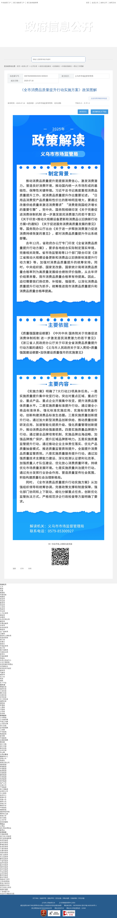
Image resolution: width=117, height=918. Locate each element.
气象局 (2, 672)
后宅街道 (3, 697)
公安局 (2, 607)
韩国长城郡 (4, 889)
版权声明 (43, 898)
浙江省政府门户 (18, 3)
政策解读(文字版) (99, 112)
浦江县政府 (4, 855)
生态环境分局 (5, 619)
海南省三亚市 (5, 879)
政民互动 (112, 3)
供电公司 (3, 758)
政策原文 (83, 112)
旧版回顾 (74, 898)
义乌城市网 (4, 719)
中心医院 (3, 793)
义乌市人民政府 (25, 13)
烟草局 (2, 674)
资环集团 (3, 781)
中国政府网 (4, 834)
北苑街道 (3, 695)
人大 (1, 586)
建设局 (2, 621)
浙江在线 (3, 726)
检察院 (2, 593)
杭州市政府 (4, 840)
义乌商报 (3, 717)
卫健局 (2, 633)
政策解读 (56, 66)
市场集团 (3, 769)
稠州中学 (3, 805)
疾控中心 (3, 795)
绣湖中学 (3, 797)
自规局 (2, 617)
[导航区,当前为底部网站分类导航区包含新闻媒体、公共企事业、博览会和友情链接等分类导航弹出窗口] (58, 739)
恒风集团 (3, 779)
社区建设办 (4, 666)
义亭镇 (2, 711)
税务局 (2, 670)
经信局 (2, 601)
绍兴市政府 (4, 869)
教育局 (2, 603)
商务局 (2, 629)
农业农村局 (4, 627)
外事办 (2, 642)
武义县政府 (4, 857)
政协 (1, 588)
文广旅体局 (4, 631)
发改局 (2, 599)
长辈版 (112, 8)
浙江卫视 (3, 744)
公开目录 (34, 66)
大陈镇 (2, 709)
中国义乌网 (4, 722)
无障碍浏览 (111, 13)
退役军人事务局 (5, 636)
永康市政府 (4, 850)
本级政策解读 (67, 66)
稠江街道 (3, 693)
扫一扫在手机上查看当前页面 (60, 544)
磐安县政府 (4, 859)
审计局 (2, 640)
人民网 (2, 730)
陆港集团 (3, 771)
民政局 (2, 609)
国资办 (2, 644)
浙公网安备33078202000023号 (41, 908)
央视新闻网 (4, 740)
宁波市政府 (4, 861)
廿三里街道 (4, 699)
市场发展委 (4, 656)
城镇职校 (3, 810)
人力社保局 (4, 613)
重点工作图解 (79, 66)
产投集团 (3, 787)
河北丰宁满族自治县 (7, 893)
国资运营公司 (5, 762)
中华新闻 (3, 732)
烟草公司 (3, 801)
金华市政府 (4, 842)
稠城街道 (3, 687)
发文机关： (66, 76)
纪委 (1, 590)
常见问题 (81, 898)
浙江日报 (3, 746)
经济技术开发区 (5, 668)
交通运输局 (4, 623)
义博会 (2, 826)
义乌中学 (3, 820)
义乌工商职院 (5, 662)
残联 (1, 681)
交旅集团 (3, 773)
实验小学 (3, 799)
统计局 (2, 648)
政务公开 (104, 3)
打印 (22, 568)
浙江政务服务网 (32, 3)
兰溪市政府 (4, 848)
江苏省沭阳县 (5, 881)
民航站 (2, 658)
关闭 (29, 568)
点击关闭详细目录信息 (99, 98)
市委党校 (3, 595)
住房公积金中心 (5, 660)
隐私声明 (51, 898)
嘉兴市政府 (4, 865)
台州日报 (3, 750)
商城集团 (3, 767)
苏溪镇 (2, 705)
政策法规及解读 (45, 66)
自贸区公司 (4, 791)
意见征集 (58, 898)
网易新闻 (3, 734)
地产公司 (3, 783)
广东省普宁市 (5, 891)
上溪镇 (2, 707)
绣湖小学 (3, 816)
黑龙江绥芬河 (5, 883)
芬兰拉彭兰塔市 (5, 887)
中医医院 (3, 807)
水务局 (2, 625)
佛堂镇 (2, 703)
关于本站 (36, 898)
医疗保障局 (4, 650)
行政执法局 (4, 652)
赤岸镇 (2, 713)
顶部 (14, 568)
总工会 (2, 676)
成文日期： (15, 81)
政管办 (2, 654)
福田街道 (3, 689)
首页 (87, 3)
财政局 (2, 615)
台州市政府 (4, 873)
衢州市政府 (4, 875)
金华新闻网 (4, 728)
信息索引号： (15, 76)
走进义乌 (95, 3)
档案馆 (2, 597)
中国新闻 (3, 738)
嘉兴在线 (3, 748)
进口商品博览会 (5, 828)
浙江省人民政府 (5, 836)
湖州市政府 (4, 867)
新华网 (2, 736)
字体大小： (79, 103)
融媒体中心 (4, 756)
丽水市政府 (4, 877)
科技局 (2, 605)
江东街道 (3, 691)
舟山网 (2, 752)
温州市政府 (4, 863)
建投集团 (3, 775)
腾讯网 (2, 742)
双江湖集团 (4, 789)
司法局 (2, 611)
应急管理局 (4, 638)
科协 (1, 679)
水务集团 (3, 777)
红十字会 (3, 683)
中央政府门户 (6, 3)
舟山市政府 (4, 871)
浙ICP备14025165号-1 (89, 905)
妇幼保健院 (4, 822)
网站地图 (66, 898)
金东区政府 (4, 846)
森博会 (2, 830)
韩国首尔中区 (5, 885)
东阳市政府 (4, 853)
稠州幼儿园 (4, 814)
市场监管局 (4, 646)
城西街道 (3, 701)
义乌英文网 (4, 724)
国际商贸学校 (5, 812)
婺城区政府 (4, 844)
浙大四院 (3, 818)
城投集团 (3, 764)
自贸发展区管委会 (6, 664)
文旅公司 (3, 785)
